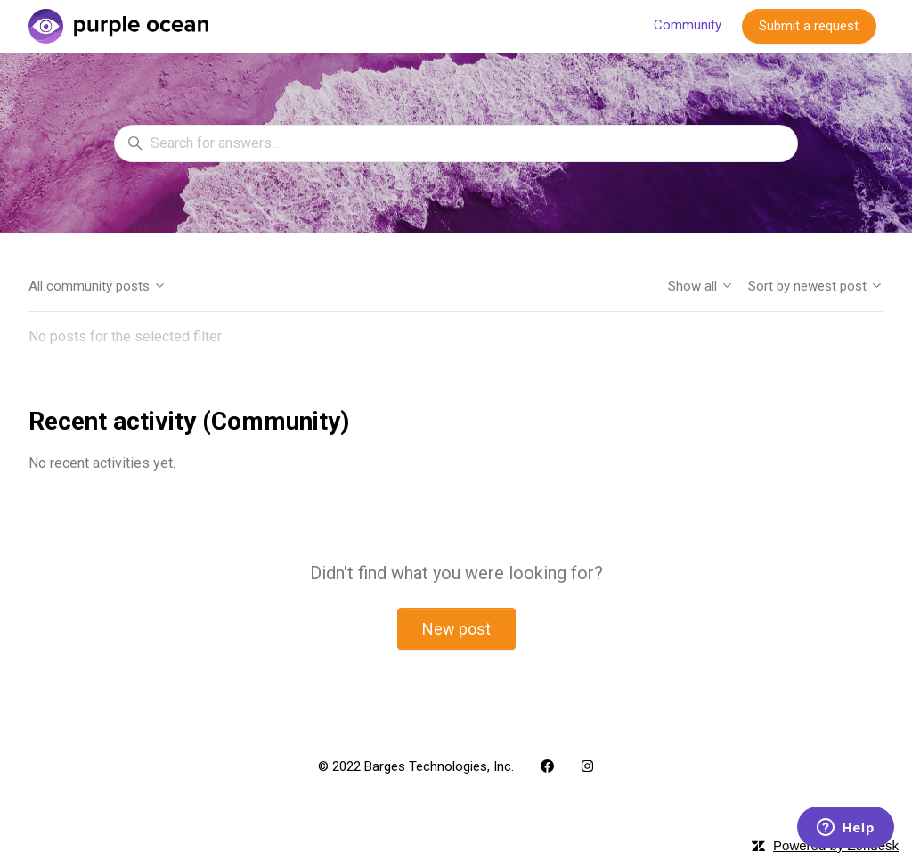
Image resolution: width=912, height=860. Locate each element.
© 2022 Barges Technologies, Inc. (416, 766)
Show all (701, 286)
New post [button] (456, 628)
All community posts (97, 286)
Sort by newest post (816, 286)
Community (687, 25)
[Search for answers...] (456, 143)
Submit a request (809, 26)
